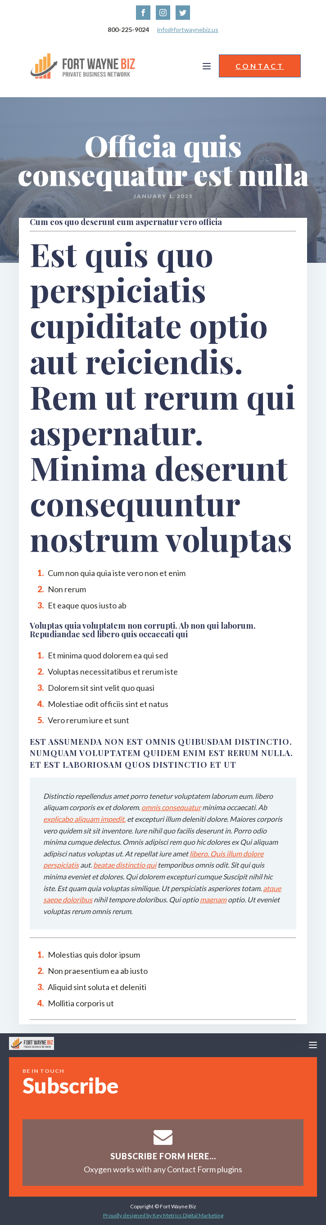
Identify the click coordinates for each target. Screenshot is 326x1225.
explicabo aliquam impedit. (84, 819)
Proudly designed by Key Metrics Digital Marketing (163, 1215)
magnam (213, 899)
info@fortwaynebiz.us (187, 29)
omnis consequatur (171, 807)
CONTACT (259, 66)
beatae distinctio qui (124, 864)
